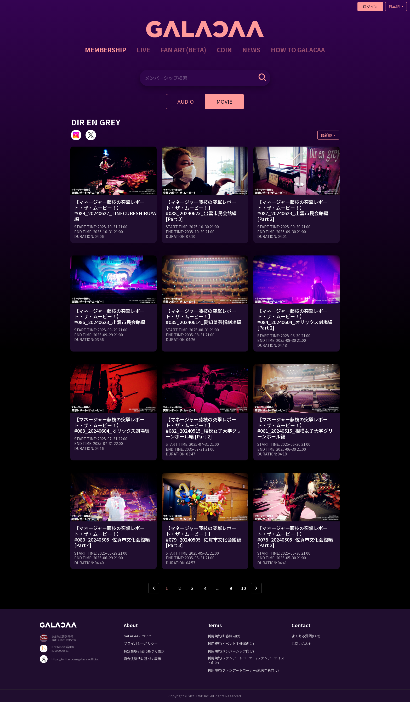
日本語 (394, 6)
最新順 (327, 135)
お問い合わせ (302, 643)
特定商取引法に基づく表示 (144, 651)
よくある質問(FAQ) (306, 636)
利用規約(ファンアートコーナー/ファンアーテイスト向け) (246, 660)
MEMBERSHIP (105, 49)
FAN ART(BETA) (183, 49)
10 (243, 588)
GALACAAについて (138, 636)
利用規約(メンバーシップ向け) (231, 651)
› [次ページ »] (256, 588)
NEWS (251, 49)
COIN (224, 49)
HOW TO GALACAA (298, 49)
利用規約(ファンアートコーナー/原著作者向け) (243, 670)
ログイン (370, 6)
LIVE (143, 49)
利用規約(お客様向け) (224, 636)
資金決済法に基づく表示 (142, 658)
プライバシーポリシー (141, 643)
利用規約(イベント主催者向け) (231, 643)
